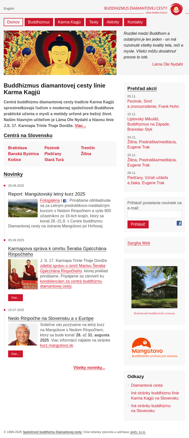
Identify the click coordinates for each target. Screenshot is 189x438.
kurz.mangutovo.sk (56, 345)
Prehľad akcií (142, 88)
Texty (93, 22)
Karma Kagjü (69, 22)
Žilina (86, 154)
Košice (14, 160)
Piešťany (53, 154)
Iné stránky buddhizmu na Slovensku (151, 408)
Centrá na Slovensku (28, 135)
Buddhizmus (39, 22)
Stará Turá (54, 160)
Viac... (80, 126)
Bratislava (17, 148)
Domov (13, 22)
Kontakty (135, 22)
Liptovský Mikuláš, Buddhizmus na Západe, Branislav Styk (148, 124)
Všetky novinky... (89, 367)
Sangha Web (138, 243)
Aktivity (113, 22)
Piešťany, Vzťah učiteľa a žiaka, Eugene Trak (147, 180)
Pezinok (52, 148)
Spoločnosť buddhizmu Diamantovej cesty (52, 432)
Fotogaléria (50, 200)
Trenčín (88, 148)
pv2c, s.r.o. (138, 432)
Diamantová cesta (147, 385)
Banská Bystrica (23, 154)
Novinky (13, 174)
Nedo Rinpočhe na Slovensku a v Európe (51, 318)
